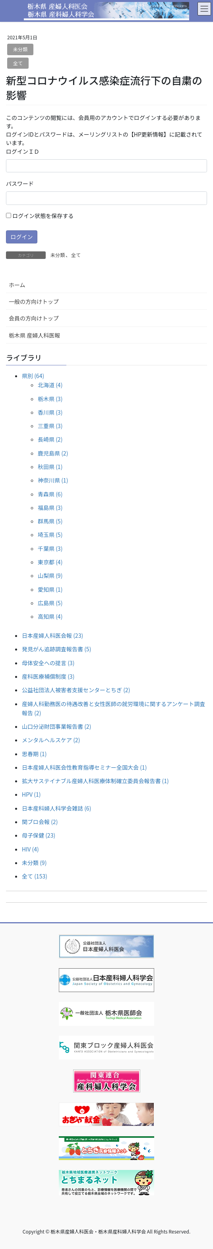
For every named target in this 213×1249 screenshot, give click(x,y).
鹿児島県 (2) (53, 453)
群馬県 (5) (50, 521)
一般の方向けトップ (34, 301)
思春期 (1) (34, 754)
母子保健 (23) (38, 835)
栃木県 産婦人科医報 (34, 335)
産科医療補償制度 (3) (48, 676)
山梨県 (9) (50, 575)
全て (18, 63)
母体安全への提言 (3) (48, 663)
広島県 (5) (50, 603)
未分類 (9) (34, 863)
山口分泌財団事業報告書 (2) (56, 726)
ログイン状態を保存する (40, 216)
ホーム (17, 285)
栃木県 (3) (50, 399)
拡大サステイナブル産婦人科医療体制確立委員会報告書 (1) (95, 781)
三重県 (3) (50, 426)
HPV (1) (31, 794)
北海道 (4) (50, 385)
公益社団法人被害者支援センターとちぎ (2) (76, 690)
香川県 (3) (50, 412)
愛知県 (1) (50, 589)
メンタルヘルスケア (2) (51, 740)
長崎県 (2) (50, 439)
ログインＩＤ (22, 151)
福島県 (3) (50, 508)
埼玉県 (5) (50, 535)
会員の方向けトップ (34, 318)
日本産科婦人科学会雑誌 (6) (56, 808)
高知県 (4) (50, 616)
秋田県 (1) (50, 467)
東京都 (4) (50, 562)
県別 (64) (33, 376)
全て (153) (34, 876)
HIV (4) (30, 849)
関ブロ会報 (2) (40, 822)
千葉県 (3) (50, 548)
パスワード (20, 183)
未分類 (20, 49)
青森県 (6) (50, 494)
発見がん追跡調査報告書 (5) (56, 649)
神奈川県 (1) (53, 480)
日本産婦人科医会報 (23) (52, 635)
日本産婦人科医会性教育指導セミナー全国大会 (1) (84, 767)
